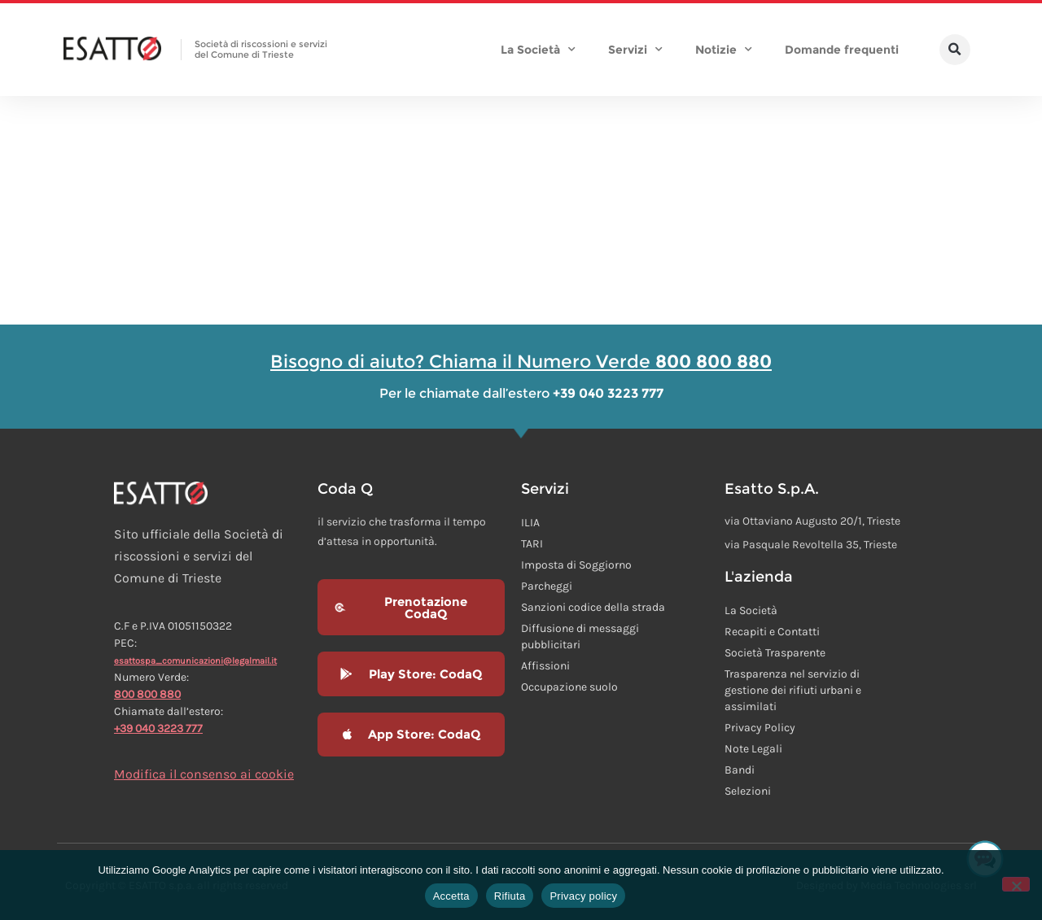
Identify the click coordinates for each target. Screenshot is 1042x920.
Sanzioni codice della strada (593, 607)
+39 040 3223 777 (158, 728)
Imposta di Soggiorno (576, 565)
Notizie (723, 49)
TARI (532, 544)
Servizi (635, 49)
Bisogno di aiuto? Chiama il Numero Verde (521, 362)
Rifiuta (510, 896)
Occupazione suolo (569, 687)
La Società (538, 49)
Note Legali (753, 749)
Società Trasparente (775, 653)
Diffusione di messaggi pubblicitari (580, 636)
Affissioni (545, 666)
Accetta (451, 896)
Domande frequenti (842, 49)
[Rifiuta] (1016, 884)
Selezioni (748, 791)
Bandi (740, 770)
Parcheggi (546, 586)
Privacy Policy (760, 728)
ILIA (530, 523)
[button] (954, 49)
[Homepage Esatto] (112, 50)
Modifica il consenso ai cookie (204, 774)
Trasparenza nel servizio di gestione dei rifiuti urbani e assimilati (793, 690)
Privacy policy (583, 896)
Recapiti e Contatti (772, 632)
